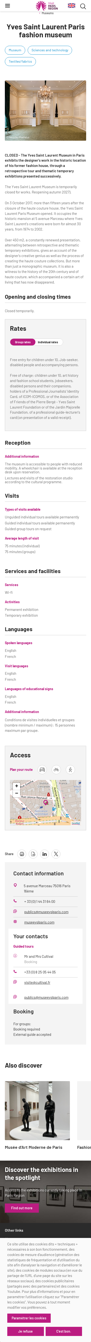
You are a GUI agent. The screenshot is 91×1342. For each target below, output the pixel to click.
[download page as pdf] (33, 854)
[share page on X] (55, 854)
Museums (48, 13)
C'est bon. (63, 1331)
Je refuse (25, 1331)
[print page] (21, 854)
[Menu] (7, 5)
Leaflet (76, 823)
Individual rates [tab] (48, 342)
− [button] (16, 793)
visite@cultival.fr (37, 982)
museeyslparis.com (39, 922)
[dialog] (45, 1290)
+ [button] (16, 786)
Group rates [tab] (23, 342)
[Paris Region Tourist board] (47, 6)
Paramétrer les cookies (29, 1318)
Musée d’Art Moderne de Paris (33, 1147)
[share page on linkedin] (44, 854)
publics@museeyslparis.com (46, 912)
